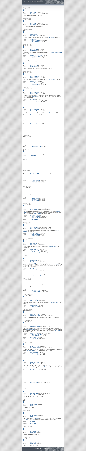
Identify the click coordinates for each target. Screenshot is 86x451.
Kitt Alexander (35, 374)
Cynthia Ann (36, 40)
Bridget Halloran (36, 275)
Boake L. (34, 132)
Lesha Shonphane (30, 366)
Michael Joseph (30, 329)
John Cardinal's (38, 450)
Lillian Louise (34, 175)
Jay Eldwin (54, 302)
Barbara (44, 366)
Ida (31, 405)
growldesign (52, 450)
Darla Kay (34, 181)
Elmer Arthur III (36, 291)
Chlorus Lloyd (34, 49)
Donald (34, 96)
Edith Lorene (34, 35)
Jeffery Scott (35, 251)
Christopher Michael (36, 334)
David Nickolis (35, 371)
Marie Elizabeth (35, 315)
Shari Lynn (35, 199)
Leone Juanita (34, 77)
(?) (36, 418)
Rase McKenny (34, 431)
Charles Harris (35, 234)
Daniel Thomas (36, 274)
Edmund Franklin (35, 173)
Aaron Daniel (35, 372)
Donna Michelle (35, 182)
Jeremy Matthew (36, 373)
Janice (51, 37)
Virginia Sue (53, 246)
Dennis (57, 330)
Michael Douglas (36, 100)
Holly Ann (34, 370)
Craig (52, 126)
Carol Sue (35, 198)
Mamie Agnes (34, 244)
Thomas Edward (36, 250)
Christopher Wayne (36, 252)
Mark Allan (35, 82)
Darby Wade (35, 306)
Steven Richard (35, 56)
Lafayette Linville (35, 154)
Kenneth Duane (35, 335)
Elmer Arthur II (53, 286)
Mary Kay (55, 264)
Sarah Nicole (35, 338)
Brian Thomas (35, 353)
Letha (33, 432)
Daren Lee (34, 183)
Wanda (52, 79)
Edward (33, 404)
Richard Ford (34, 314)
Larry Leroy (34, 382)
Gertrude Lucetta (56, 52)
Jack (33, 34)
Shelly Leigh (35, 290)
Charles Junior (34, 208)
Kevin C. (34, 131)
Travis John (35, 235)
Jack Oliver (37, 213)
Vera (33, 155)
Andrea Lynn (35, 354)
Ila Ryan (51, 112)
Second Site (41, 450)
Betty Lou (34, 383)
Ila (36, 263)
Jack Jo (35, 41)
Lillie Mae (33, 50)
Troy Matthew (35, 84)
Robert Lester (34, 76)
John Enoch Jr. (34, 233)
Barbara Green (51, 143)
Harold (25, 419)
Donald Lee (34, 215)
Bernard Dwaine (35, 180)
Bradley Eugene (36, 216)
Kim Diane (35, 83)
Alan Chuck (35, 269)
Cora (33, 13)
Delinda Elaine (35, 217)
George (33, 12)
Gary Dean (35, 200)
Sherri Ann (35, 270)
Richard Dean (51, 194)
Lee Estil (33, 243)
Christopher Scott (36, 146)
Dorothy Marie (34, 209)
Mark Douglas (30, 350)
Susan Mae (34, 57)
